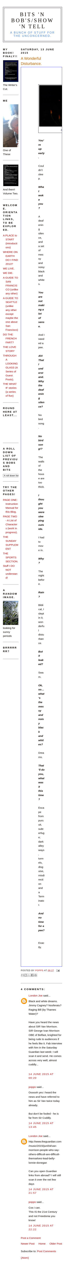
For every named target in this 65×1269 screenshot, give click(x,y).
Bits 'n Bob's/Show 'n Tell (32, 20)
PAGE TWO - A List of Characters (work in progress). (10, 524)
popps (32, 1086)
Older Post (55, 1243)
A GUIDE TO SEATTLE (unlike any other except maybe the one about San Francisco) (10, 314)
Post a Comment (31, 1237)
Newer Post (27, 1243)
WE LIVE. (8, 268)
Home (42, 1243)
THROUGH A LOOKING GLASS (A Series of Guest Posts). (10, 367)
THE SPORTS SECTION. (10, 557)
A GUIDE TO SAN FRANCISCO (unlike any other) (10, 285)
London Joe (35, 995)
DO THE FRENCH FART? (10, 338)
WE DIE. (8, 272)
